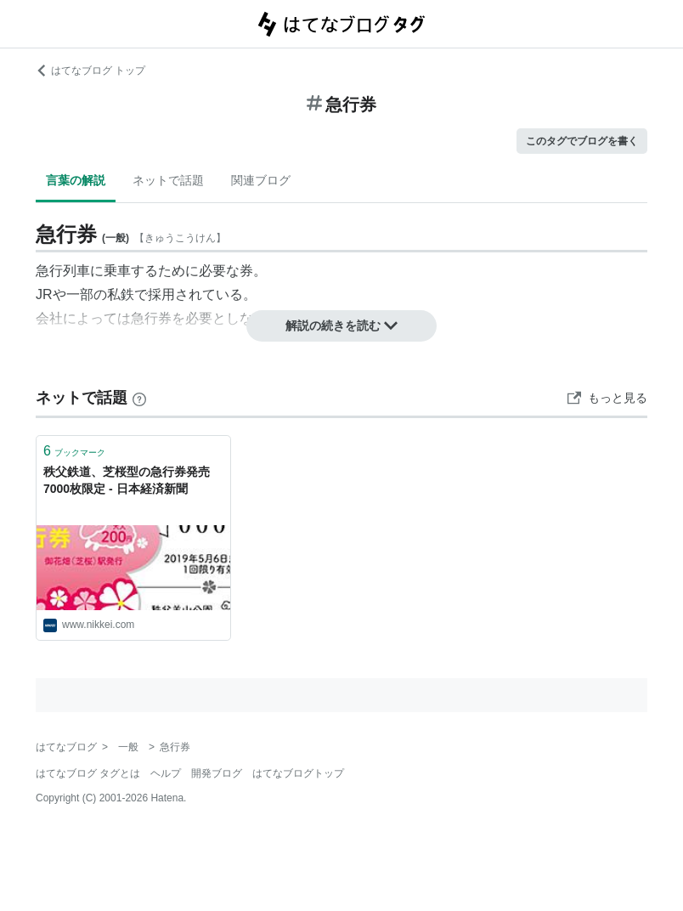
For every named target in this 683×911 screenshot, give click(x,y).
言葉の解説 (75, 180)
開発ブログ (216, 773)
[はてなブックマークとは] (139, 397)
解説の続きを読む (341, 325)
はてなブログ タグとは (88, 773)
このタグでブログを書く (582, 141)
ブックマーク (74, 451)
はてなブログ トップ (90, 70)
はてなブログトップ (298, 773)
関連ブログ (261, 180)
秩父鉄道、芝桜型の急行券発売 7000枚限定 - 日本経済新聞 (132, 480)
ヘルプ (165, 773)
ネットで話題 (168, 180)
